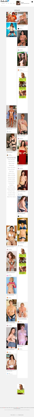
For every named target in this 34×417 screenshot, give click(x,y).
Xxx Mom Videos (11, 192)
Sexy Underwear (10, 155)
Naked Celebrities (11, 189)
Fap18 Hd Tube (11, 194)
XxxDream (9, 297)
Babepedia (11, 165)
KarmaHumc (9, 131)
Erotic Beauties (11, 159)
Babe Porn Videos (11, 196)
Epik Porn (11, 171)
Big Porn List (11, 161)
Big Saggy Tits (10, 275)
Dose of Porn (11, 173)
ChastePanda (21, 138)
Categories (3, 3)
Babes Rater (11, 163)
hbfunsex (20, 28)
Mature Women (21, 216)
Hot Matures (20, 349)
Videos (11, 3)
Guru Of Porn (11, 169)
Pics (6, 3)
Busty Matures (21, 50)
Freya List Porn (11, 181)
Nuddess (11, 185)
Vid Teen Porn (11, 191)
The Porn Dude (11, 187)
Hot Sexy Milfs (21, 194)
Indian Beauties (21, 70)
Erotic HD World (11, 167)
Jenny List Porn (11, 177)
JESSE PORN (11, 179)
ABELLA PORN (11, 175)
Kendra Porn (11, 183)
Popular (14, 3)
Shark (9, 373)
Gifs (8, 3)
